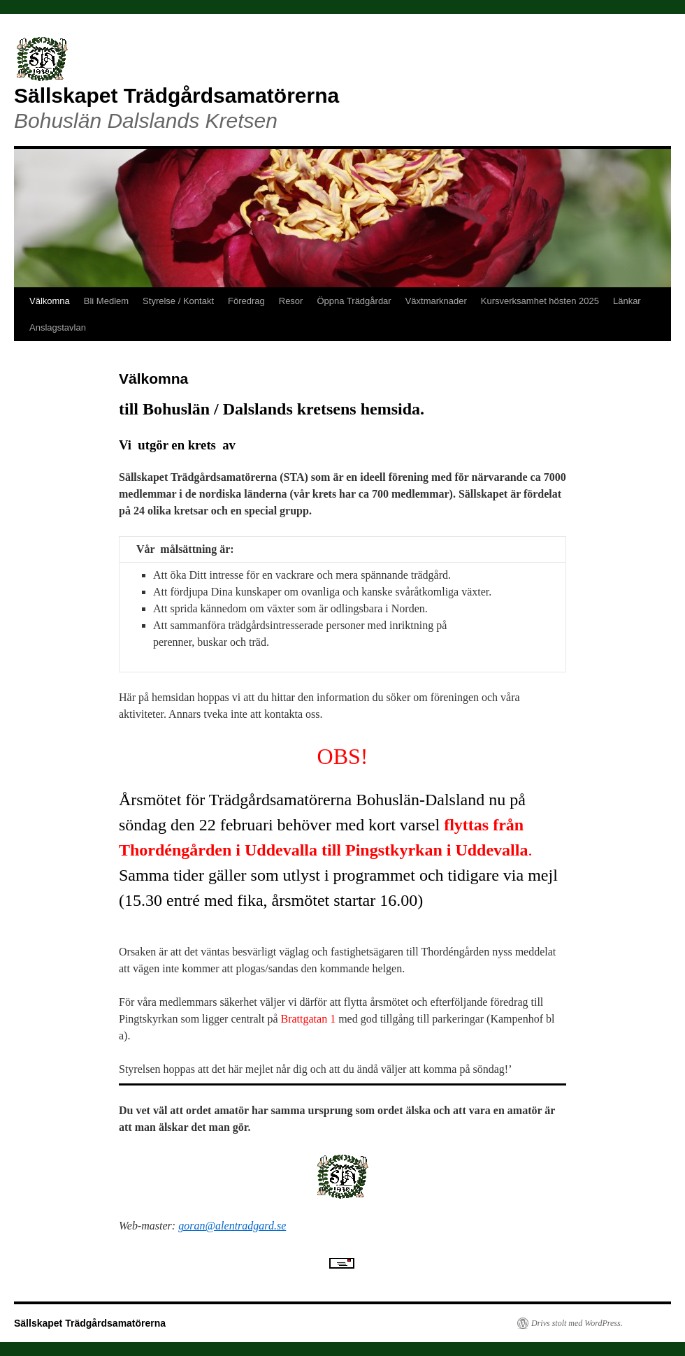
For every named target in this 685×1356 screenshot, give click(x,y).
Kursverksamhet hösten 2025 (540, 301)
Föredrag (246, 301)
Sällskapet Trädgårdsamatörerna (176, 95)
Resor (291, 301)
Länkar (627, 301)
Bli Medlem (106, 301)
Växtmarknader (436, 301)
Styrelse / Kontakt (178, 301)
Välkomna (49, 301)
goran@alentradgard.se (232, 1226)
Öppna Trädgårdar (354, 301)
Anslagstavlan (57, 327)
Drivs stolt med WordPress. (577, 1323)
